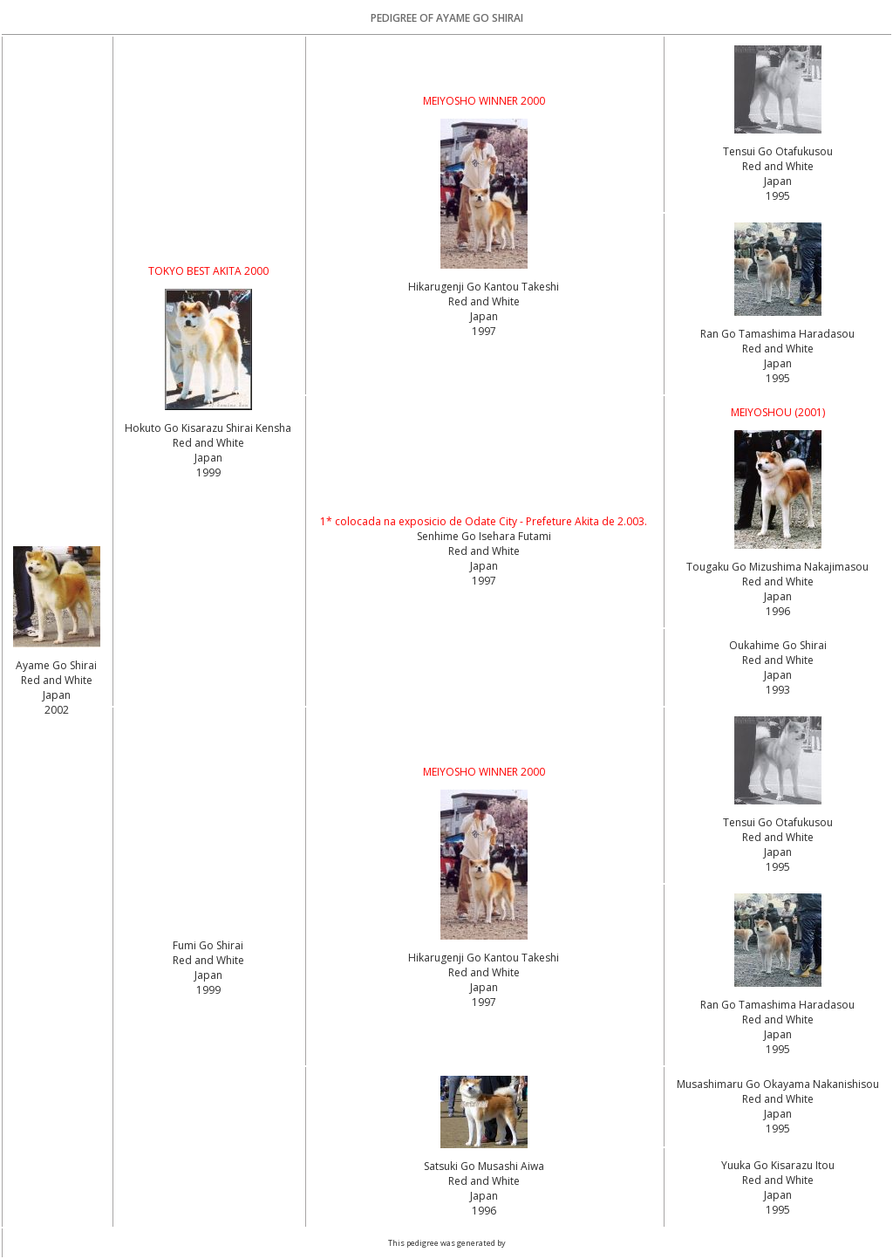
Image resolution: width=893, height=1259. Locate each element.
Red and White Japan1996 (778, 596)
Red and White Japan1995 (778, 181)
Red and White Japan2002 (56, 695)
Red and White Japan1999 (208, 457)
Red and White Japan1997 (484, 316)
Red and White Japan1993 (778, 675)
